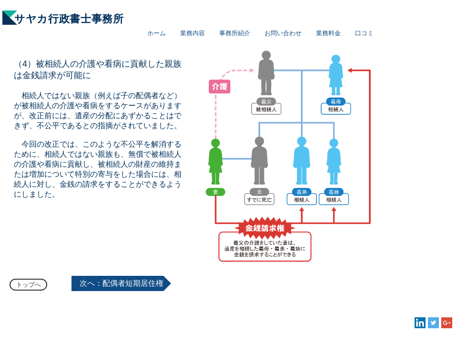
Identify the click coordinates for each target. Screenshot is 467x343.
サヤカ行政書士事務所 (69, 19)
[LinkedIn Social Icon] (420, 322)
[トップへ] (28, 285)
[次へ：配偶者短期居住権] (121, 283)
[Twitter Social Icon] (433, 322)
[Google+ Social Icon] (446, 322)
